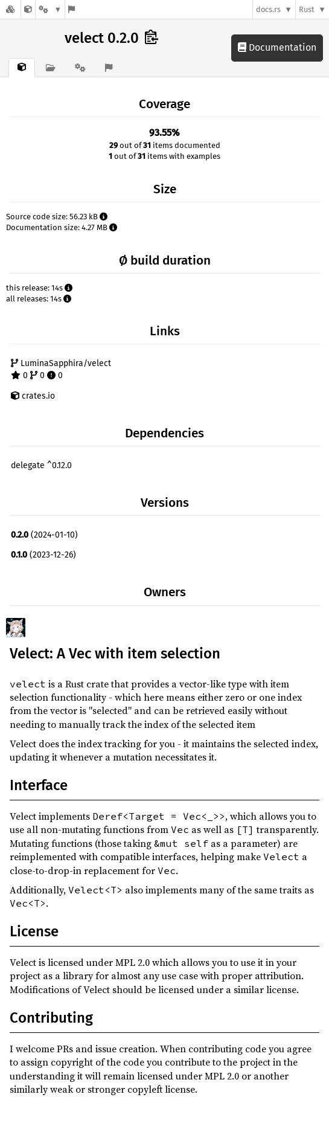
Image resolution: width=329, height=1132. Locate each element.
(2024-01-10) (44, 535)
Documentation (277, 47)
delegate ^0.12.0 (41, 465)
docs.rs (268, 9)
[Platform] (50, 9)
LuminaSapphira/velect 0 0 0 (61, 369)
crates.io (33, 396)
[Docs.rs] (10, 9)
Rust (307, 9)
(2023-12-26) (43, 555)
